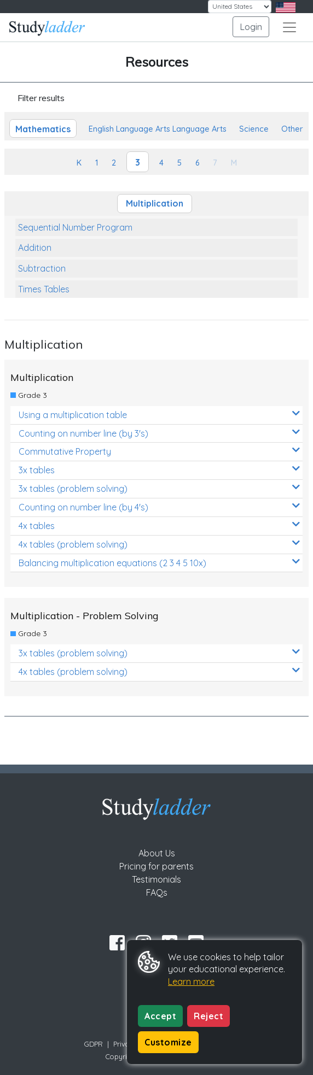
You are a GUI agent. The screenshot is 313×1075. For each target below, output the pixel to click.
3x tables (159, 469)
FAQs (156, 892)
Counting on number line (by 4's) (159, 507)
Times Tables (43, 289)
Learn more (191, 981)
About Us (156, 853)
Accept (160, 1016)
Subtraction (42, 268)
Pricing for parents (156, 866)
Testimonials (156, 879)
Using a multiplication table (159, 414)
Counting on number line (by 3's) (159, 433)
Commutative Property (159, 451)
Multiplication (154, 203)
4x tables (159, 525)
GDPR (93, 1043)
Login (251, 26)
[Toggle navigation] (289, 27)
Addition (34, 247)
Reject (208, 1016)
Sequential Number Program (75, 227)
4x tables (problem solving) (159, 544)
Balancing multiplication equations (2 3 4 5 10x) (159, 562)
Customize (168, 1042)
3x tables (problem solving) (159, 488)
